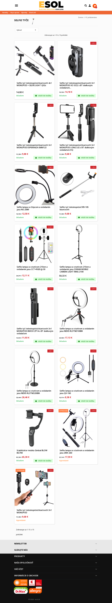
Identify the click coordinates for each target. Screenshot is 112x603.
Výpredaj (24, 13)
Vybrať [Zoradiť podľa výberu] (27, 30)
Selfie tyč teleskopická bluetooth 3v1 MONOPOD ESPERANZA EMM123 (34, 146)
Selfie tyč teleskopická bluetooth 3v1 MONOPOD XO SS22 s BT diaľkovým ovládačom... (77, 85)
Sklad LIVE (32, 13)
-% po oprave (14, 13)
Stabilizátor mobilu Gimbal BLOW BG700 (32, 451)
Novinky (5, 13)
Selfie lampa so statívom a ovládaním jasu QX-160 (77, 392)
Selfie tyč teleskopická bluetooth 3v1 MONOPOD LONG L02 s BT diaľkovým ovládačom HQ (77, 147)
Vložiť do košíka (43, 95)
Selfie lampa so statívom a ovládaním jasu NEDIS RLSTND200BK (34, 392)
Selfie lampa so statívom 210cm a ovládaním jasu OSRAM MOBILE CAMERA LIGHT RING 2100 (75, 269)
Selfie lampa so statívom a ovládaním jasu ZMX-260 (77, 451)
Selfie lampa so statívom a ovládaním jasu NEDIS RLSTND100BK (77, 329)
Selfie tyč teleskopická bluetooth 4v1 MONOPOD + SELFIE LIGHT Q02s (34, 84)
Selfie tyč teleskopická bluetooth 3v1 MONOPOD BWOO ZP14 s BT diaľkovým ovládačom (35, 331)
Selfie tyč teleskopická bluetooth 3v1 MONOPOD (34, 511)
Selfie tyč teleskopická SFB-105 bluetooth (74, 208)
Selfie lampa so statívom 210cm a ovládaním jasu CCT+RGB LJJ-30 (32, 268)
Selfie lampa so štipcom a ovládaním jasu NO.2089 (33, 208)
